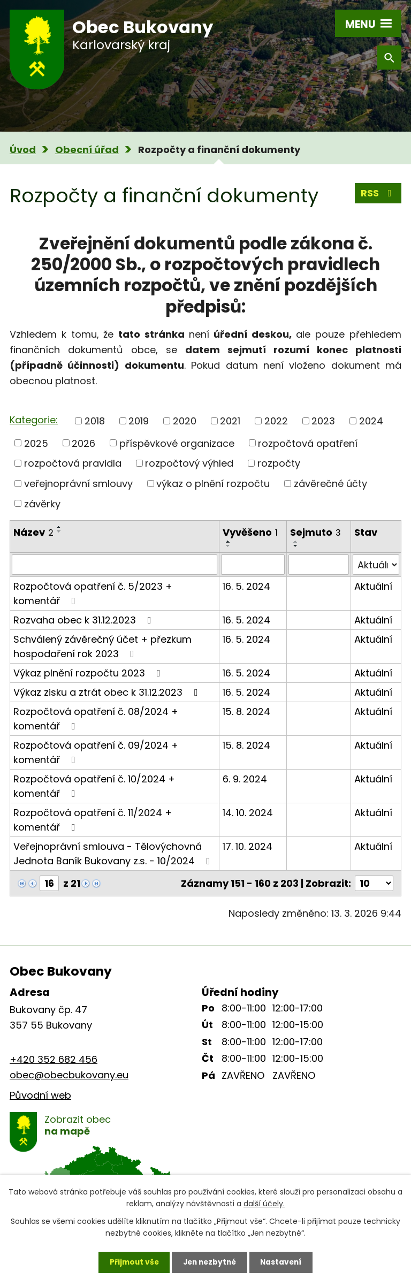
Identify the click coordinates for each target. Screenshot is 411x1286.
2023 (323, 421)
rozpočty (278, 463)
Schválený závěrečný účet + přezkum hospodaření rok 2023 (102, 646)
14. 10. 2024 (248, 812)
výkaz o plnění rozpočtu (213, 483)
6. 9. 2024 (245, 779)
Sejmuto (315, 532)
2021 (230, 421)
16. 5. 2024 (246, 586)
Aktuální (373, 586)
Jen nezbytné (209, 1262)
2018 (95, 421)
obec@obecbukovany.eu (69, 1075)
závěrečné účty (330, 483)
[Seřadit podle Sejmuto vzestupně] (296, 541)
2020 (184, 421)
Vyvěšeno (250, 532)
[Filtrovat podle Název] (114, 564)
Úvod (23, 149)
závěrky (42, 503)
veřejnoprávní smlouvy (78, 483)
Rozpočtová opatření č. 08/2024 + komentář (95, 719)
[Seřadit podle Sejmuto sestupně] (296, 546)
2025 (36, 443)
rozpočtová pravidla (72, 463)
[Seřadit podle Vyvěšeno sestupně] (228, 546)
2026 (83, 443)
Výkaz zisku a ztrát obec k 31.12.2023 (107, 692)
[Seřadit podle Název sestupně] (59, 531)
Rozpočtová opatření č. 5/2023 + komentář (92, 593)
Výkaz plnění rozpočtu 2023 (89, 673)
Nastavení (283, 1262)
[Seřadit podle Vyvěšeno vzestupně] (228, 541)
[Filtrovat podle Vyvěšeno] (253, 564)
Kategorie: (34, 420)
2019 (138, 421)
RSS (378, 193)
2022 (276, 421)
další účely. (264, 1203)
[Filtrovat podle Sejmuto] (318, 564)
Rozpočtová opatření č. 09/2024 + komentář (95, 752)
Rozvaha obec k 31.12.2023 (84, 620)
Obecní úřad (87, 149)
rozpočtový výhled (189, 463)
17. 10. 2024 (247, 846)
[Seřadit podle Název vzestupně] (59, 527)
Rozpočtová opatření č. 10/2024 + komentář (94, 786)
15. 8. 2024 (246, 711)
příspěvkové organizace (176, 443)
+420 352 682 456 (53, 1059)
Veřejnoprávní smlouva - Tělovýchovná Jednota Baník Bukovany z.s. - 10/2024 (114, 854)
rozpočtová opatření (307, 443)
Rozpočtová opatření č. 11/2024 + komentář (92, 820)
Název (33, 532)
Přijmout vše (131, 1262)
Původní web (40, 1095)
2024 (371, 421)
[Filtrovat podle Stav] (376, 564)
